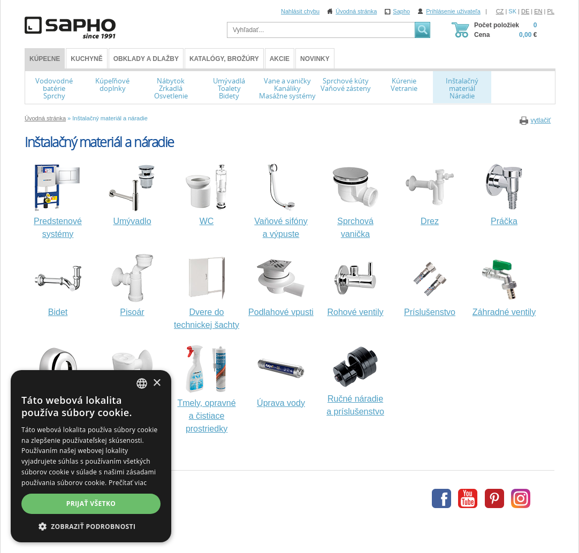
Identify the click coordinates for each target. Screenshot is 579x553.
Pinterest (494, 498)
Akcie (280, 59)
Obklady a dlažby (146, 59)
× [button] (157, 383)
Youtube (467, 498)
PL (550, 11)
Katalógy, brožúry (224, 59)
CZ (500, 11)
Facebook (441, 498)
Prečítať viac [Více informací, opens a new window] (128, 482)
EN (538, 11)
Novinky (315, 59)
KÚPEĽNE (44, 59)
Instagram (520, 498)
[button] (91, 526)
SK (512, 11)
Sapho (401, 11)
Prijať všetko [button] (91, 503)
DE (525, 11)
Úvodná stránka (356, 11)
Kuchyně (86, 59)
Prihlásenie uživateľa (453, 11)
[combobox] (141, 383)
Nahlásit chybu (300, 11)
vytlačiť (540, 120)
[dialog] (91, 456)
